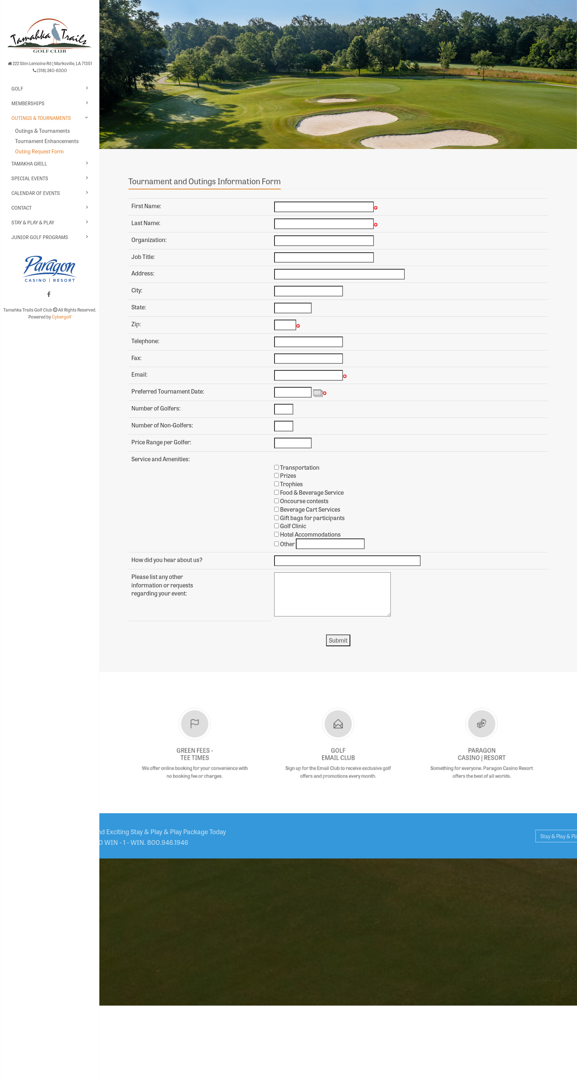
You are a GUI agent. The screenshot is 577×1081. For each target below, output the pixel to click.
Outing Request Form (39, 151)
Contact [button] (21, 207)
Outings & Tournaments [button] (41, 117)
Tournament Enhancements (47, 141)
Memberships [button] (28, 103)
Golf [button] (17, 88)
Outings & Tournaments (42, 130)
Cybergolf (61, 316)
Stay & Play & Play (32, 222)
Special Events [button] (29, 178)
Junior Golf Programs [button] (39, 237)
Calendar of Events (35, 192)
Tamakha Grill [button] (29, 163)
